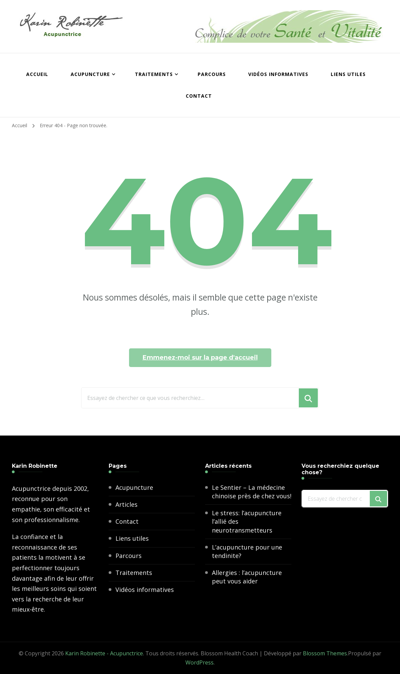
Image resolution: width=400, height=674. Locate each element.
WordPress (199, 662)
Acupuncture (90, 74)
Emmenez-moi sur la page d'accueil (200, 357)
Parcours (212, 74)
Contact (199, 96)
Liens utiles (348, 74)
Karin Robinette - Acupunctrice (104, 653)
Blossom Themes (325, 653)
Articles (126, 504)
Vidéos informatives (278, 74)
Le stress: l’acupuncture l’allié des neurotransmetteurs (246, 521)
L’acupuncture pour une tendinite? (247, 551)
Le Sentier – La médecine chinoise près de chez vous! (251, 491)
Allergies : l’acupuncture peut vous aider (247, 577)
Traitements (154, 74)
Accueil (37, 74)
